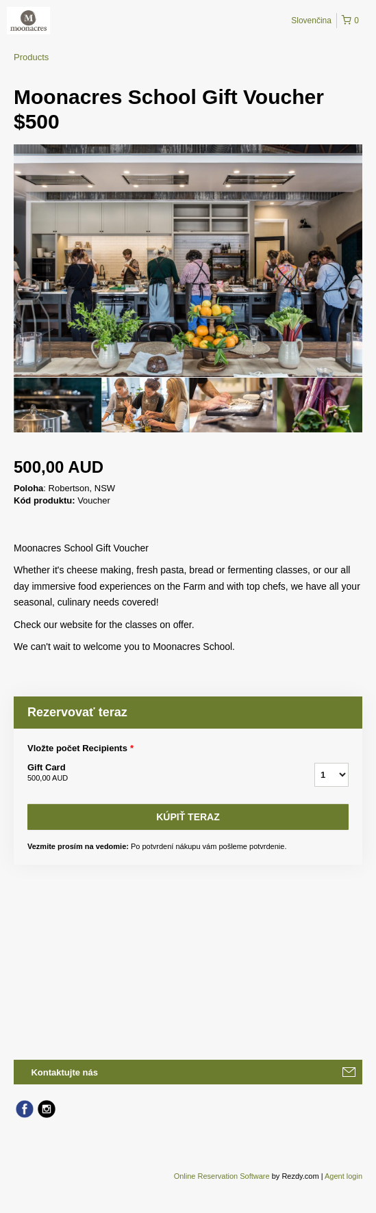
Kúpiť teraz (188, 816)
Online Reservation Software (222, 1176)
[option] (57, 405)
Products (31, 57)
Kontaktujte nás (64, 1072)
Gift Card (153, 773)
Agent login (343, 1176)
